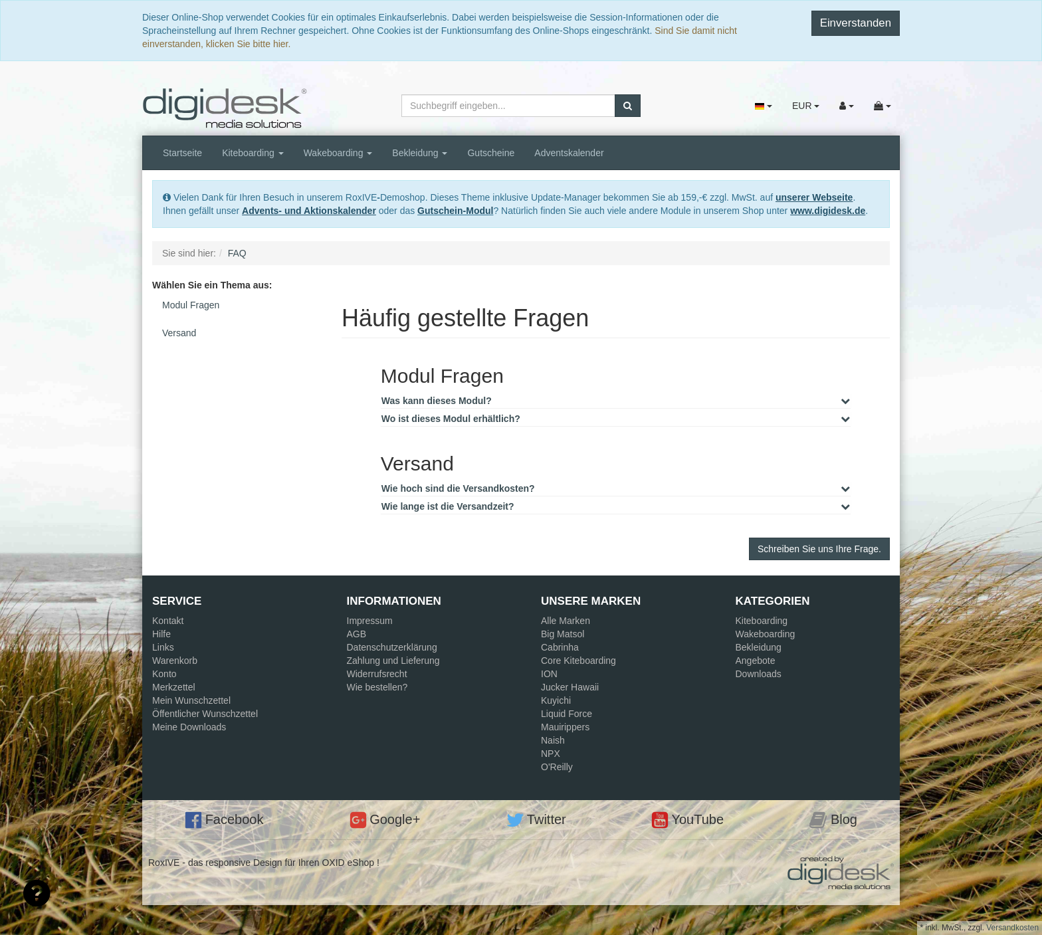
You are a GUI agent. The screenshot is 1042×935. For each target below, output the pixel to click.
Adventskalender (568, 153)
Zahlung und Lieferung (393, 660)
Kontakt (167, 620)
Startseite (182, 153)
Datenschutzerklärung (392, 647)
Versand (179, 333)
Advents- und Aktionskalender (309, 210)
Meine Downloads (189, 727)
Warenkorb (174, 660)
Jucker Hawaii (570, 687)
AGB (357, 634)
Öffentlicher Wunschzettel (205, 713)
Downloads (759, 674)
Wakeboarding (338, 153)
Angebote (756, 660)
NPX (550, 753)
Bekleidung (419, 153)
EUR (805, 105)
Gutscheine (490, 153)
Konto (164, 674)
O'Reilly (557, 767)
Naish (553, 740)
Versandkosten (1012, 927)
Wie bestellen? (377, 687)
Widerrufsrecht (377, 674)
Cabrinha (560, 647)
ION (549, 674)
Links (163, 647)
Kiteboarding (253, 153)
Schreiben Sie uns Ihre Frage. (819, 549)
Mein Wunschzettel (191, 700)
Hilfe (161, 634)
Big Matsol (562, 634)
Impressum (370, 620)
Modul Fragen (190, 305)
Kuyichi (556, 700)
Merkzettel (173, 687)
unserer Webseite (814, 197)
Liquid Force (566, 713)
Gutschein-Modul (455, 210)
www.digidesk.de (827, 210)
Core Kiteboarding (578, 660)
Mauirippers (565, 727)
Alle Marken (565, 620)
